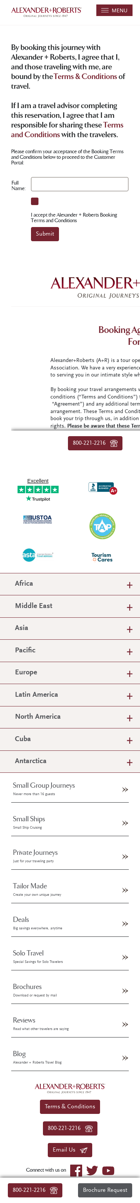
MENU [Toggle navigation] (114, 11)
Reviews (41, 1023)
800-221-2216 (35, 1190)
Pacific (25, 650)
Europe (26, 672)
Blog (37, 1057)
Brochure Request (105, 1190)
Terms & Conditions (85, 77)
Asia (21, 628)
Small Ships (29, 822)
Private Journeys (35, 855)
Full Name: (18, 185)
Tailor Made (37, 889)
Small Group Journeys (44, 788)
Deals (37, 923)
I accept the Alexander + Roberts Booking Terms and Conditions (74, 217)
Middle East (33, 606)
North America (38, 717)
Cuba (23, 739)
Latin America (36, 695)
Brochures (35, 990)
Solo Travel (38, 956)
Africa (24, 584)
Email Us (70, 1150)
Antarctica (31, 761)
